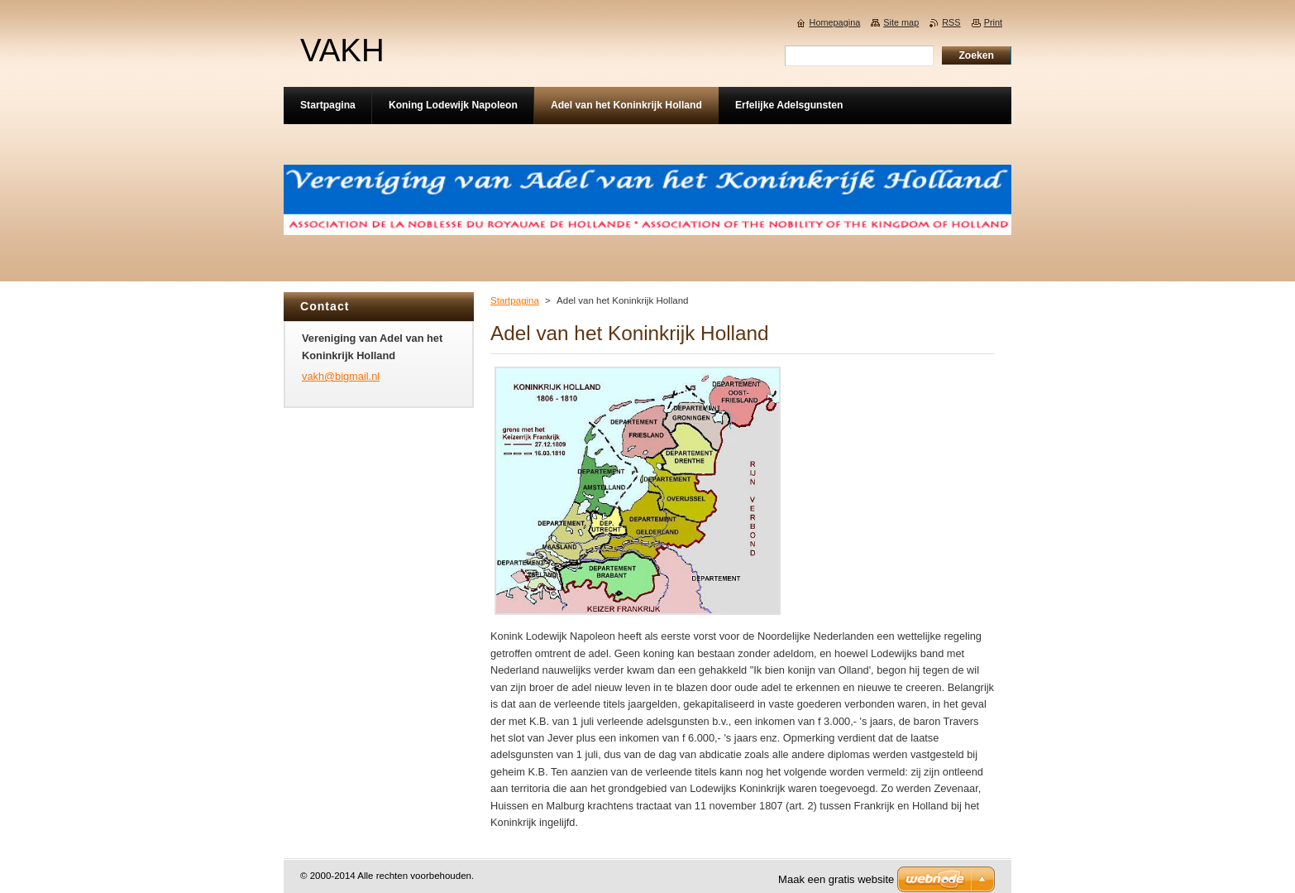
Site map (901, 22)
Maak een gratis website (836, 879)
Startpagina (514, 300)
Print (993, 22)
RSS (951, 22)
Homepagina (835, 22)
